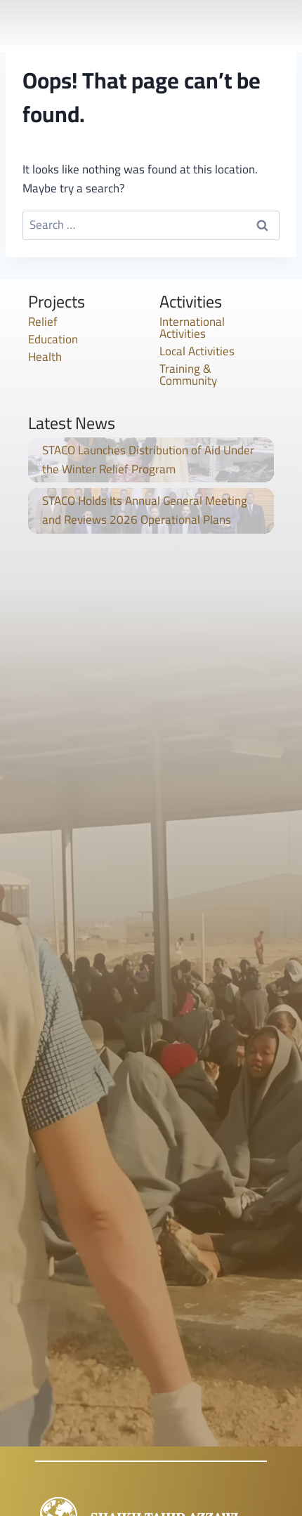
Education (53, 339)
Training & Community (188, 374)
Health (45, 356)
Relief (43, 321)
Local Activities (197, 351)
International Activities (192, 327)
